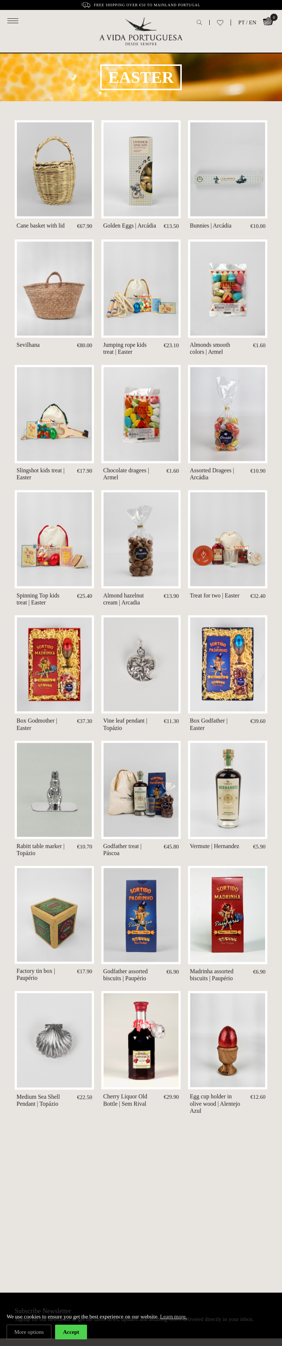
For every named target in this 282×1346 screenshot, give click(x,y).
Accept (71, 1332)
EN (252, 22)
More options (29, 1332)
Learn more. (173, 1316)
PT (241, 22)
